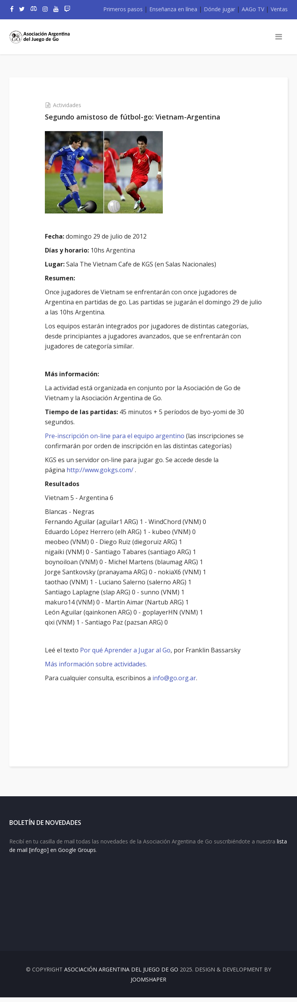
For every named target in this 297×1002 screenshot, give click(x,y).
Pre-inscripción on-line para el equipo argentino (119, 436)
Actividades (71, 105)
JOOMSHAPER (148, 984)
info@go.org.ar (178, 678)
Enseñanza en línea (173, 9)
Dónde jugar (219, 9)
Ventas (279, 9)
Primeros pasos (123, 9)
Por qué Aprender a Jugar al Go (129, 650)
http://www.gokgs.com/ (104, 470)
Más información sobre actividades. (100, 664)
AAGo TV (253, 9)
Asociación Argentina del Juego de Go (121, 974)
